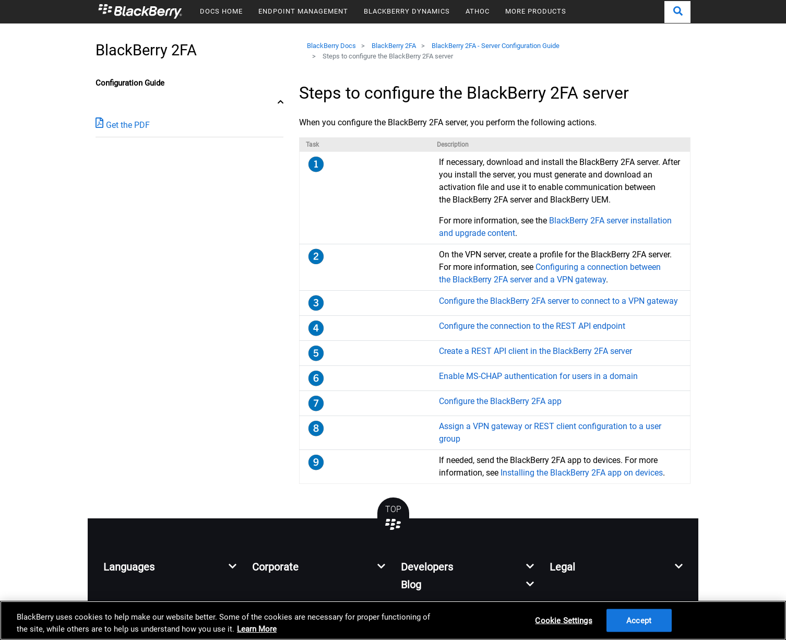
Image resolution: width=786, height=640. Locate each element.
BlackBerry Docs (331, 46)
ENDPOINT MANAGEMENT (303, 11)
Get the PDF (123, 124)
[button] (677, 12)
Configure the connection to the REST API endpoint (532, 326)
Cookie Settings (563, 620)
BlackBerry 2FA (394, 46)
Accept (638, 620)
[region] (393, 620)
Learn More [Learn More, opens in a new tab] (257, 629)
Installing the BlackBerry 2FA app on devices (582, 473)
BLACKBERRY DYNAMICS (407, 11)
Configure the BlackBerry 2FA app (500, 401)
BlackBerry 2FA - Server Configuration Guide (495, 46)
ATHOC (478, 11)
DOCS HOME (221, 11)
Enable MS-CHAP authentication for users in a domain (538, 376)
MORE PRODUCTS (535, 11)
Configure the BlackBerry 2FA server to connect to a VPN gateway (558, 301)
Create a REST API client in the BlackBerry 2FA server (535, 351)
